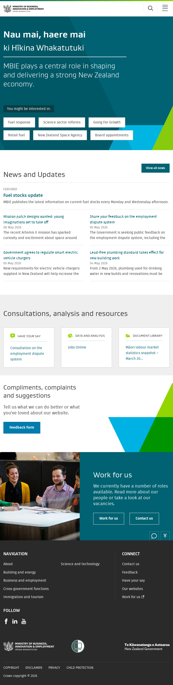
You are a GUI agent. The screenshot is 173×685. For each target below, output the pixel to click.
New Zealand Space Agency (60, 135)
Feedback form (21, 427)
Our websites (132, 589)
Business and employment (24, 580)
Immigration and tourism (23, 597)
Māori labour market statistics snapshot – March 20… (142, 353)
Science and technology (80, 564)
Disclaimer (33, 667)
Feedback (130, 572)
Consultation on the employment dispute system (27, 353)
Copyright (11, 667)
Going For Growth (107, 122)
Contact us (144, 518)
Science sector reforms (61, 122)
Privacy (54, 667)
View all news (155, 168)
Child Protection (79, 667)
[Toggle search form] (150, 8)
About (8, 564)
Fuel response (19, 122)
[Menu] (165, 8)
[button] (165, 535)
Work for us (108, 518)
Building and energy (19, 572)
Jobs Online (77, 347)
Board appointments (111, 135)
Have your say (133, 580)
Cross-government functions (26, 589)
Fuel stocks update (23, 195)
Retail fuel (16, 135)
